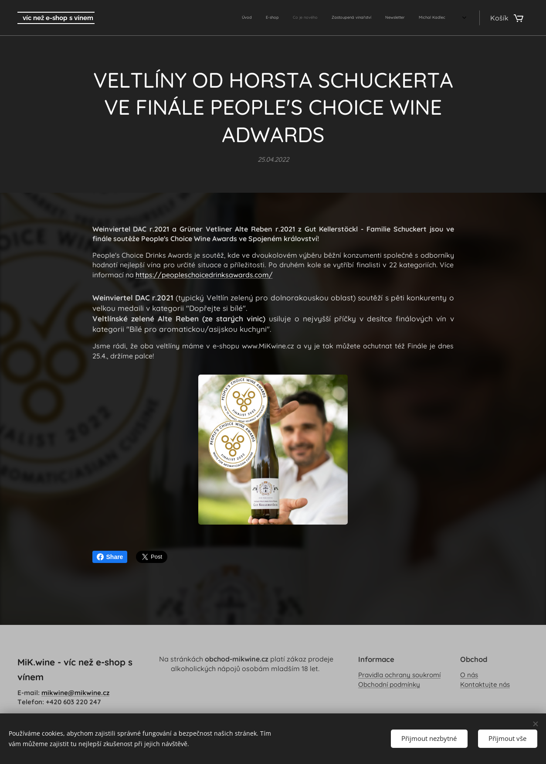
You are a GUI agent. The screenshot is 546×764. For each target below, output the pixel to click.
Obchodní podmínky (389, 684)
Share (110, 556)
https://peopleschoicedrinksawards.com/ (204, 274)
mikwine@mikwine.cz (75, 693)
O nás (469, 675)
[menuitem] (368, 18)
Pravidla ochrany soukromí (399, 675)
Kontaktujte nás (485, 684)
